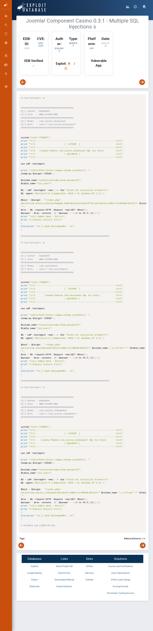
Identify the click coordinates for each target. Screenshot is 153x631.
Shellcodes (34, 586)
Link (144, 538)
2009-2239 (41, 44)
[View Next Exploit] (142, 82)
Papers (34, 580)
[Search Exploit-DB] (144, 7)
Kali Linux (89, 573)
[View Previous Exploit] (23, 82)
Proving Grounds (120, 586)
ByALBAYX (59, 49)
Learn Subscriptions (120, 573)
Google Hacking (34, 573)
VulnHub (89, 580)
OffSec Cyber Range (120, 580)
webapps (73, 44)
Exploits (34, 566)
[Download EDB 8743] (69, 63)
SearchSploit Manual (64, 580)
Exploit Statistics (64, 586)
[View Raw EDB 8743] (66, 68)
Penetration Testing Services (120, 593)
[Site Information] (136, 7)
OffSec (89, 566)
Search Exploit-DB (64, 566)
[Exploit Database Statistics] (127, 7)
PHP (92, 48)
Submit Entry (64, 573)
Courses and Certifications (120, 566)
